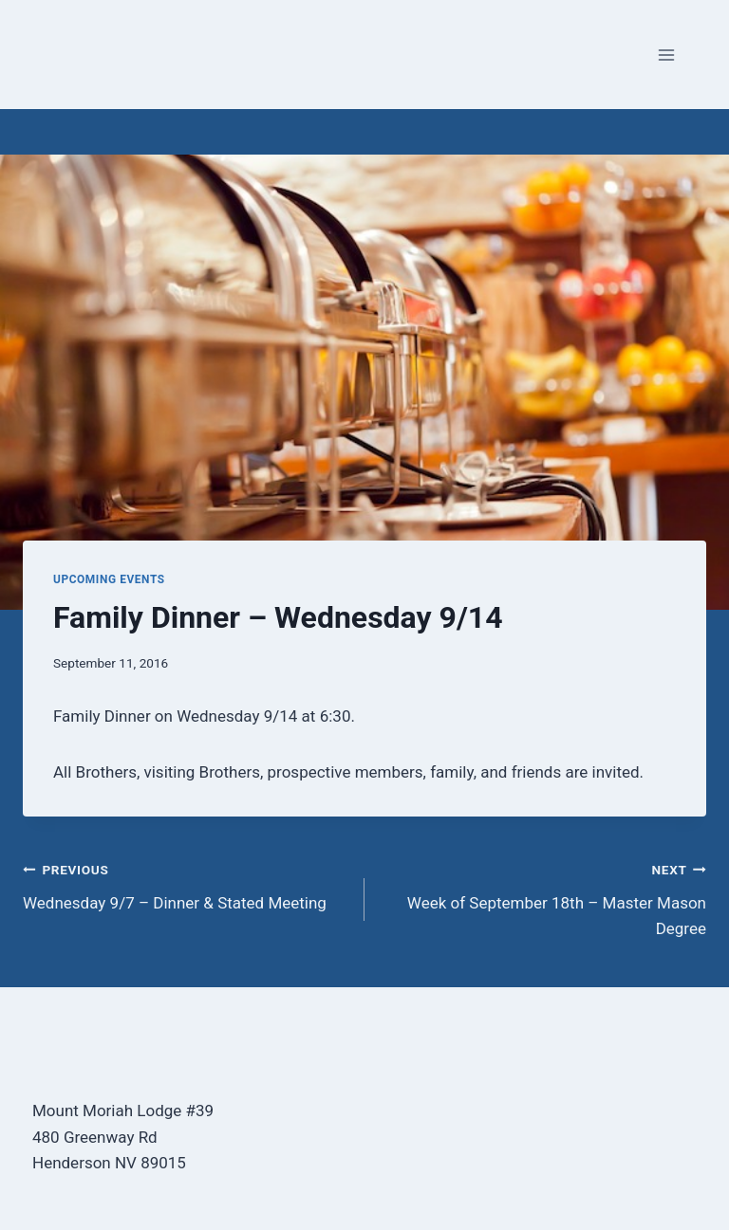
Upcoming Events (109, 579)
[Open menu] (665, 54)
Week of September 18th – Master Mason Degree (543, 897)
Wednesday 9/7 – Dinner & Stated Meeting (185, 884)
